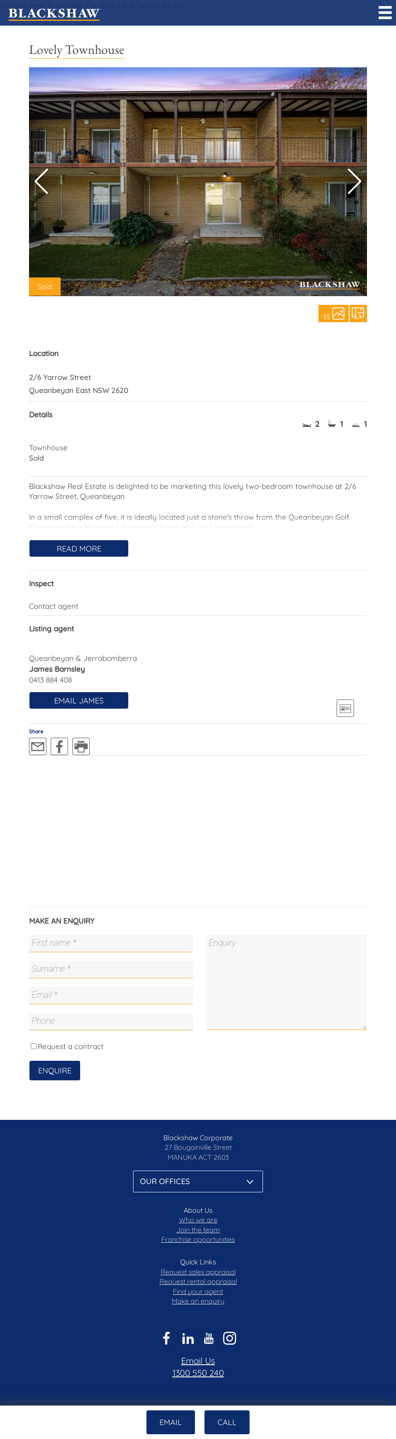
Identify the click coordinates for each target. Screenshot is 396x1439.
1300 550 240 (198, 1372)
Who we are (198, 1219)
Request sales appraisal (198, 1271)
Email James (79, 701)
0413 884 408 (50, 679)
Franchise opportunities (198, 1239)
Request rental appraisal (198, 1281)
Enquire (54, 1071)
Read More (79, 549)
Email (170, 1422)
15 (326, 316)
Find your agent (198, 1291)
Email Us (198, 1360)
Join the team (198, 1229)
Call (227, 1422)
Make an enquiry (198, 1301)
